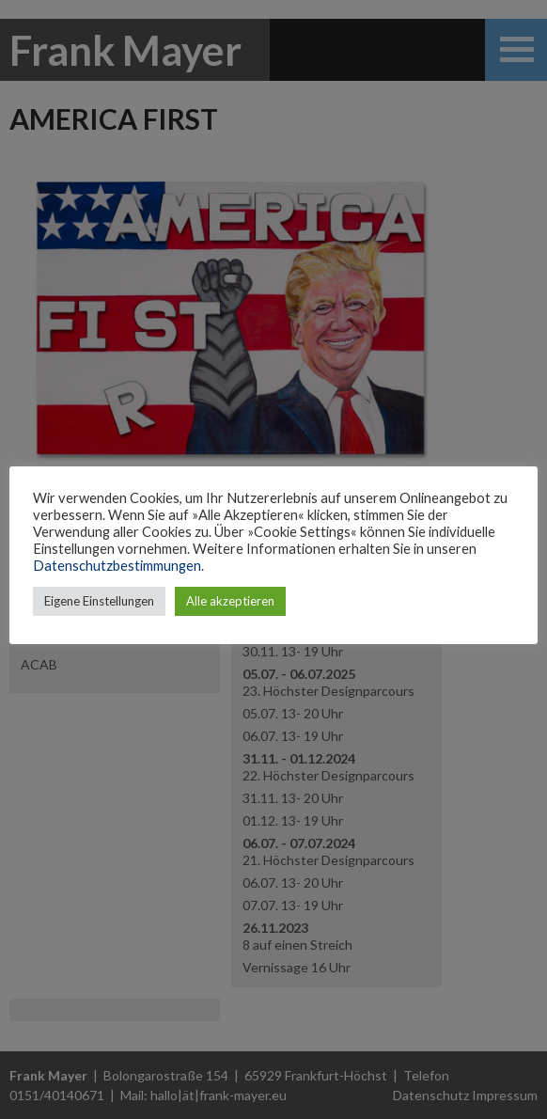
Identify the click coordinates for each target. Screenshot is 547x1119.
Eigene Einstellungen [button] (99, 600)
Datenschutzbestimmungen (117, 566)
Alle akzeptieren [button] (230, 600)
